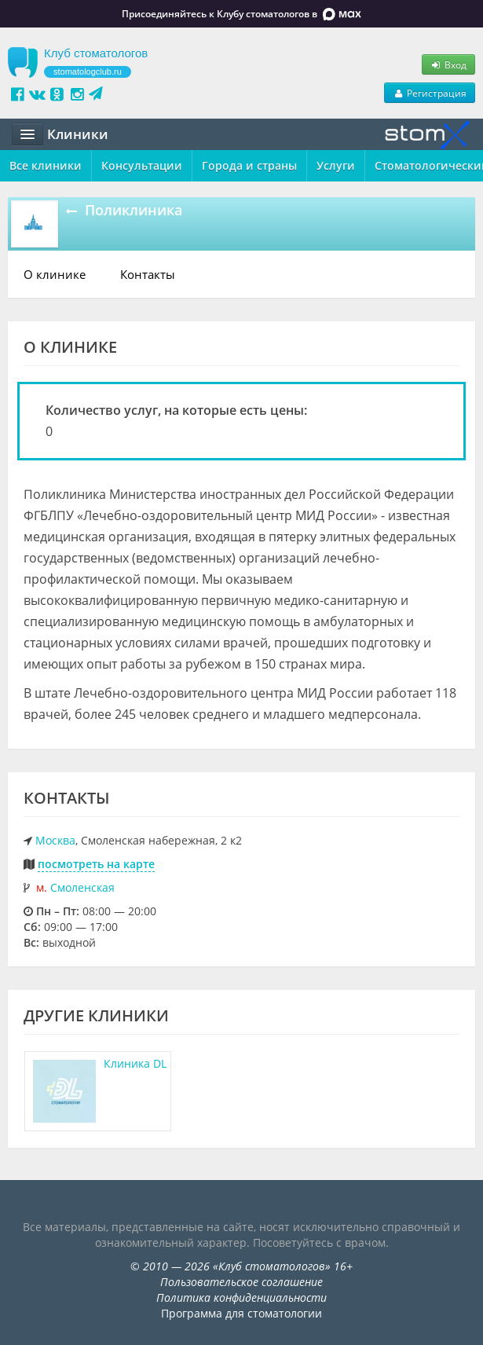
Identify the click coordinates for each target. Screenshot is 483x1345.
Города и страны (249, 165)
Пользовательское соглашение (241, 1281)
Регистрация (430, 92)
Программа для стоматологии (241, 1313)
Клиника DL (135, 1063)
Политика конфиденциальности (241, 1297)
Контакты (147, 274)
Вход (448, 64)
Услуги (336, 165)
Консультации (141, 165)
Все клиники (45, 165)
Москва (55, 840)
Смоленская (82, 887)
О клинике (55, 274)
